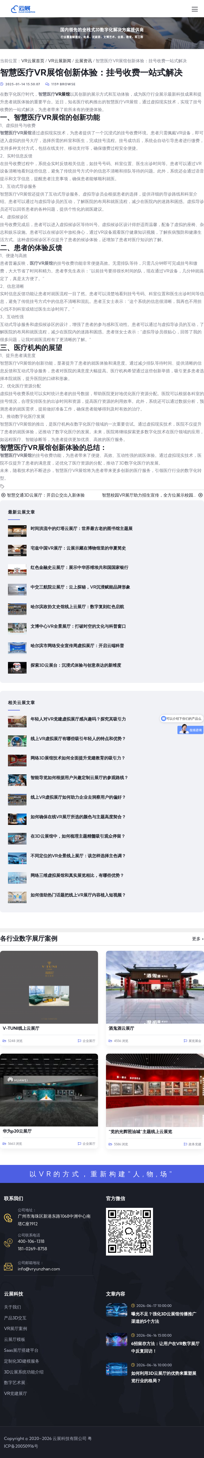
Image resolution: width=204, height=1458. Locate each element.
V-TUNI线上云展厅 (21, 1028)
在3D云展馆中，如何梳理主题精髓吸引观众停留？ (78, 836)
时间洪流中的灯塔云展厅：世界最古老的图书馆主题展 (82, 528)
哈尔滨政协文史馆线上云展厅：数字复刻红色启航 (77, 606)
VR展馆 (62, 94)
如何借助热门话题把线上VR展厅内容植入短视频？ (78, 895)
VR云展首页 (32, 60)
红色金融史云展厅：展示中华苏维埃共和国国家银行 (79, 567)
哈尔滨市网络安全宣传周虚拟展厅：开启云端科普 (77, 645)
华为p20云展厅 (17, 1131)
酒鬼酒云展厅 (121, 1028)
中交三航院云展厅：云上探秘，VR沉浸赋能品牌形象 (80, 587)
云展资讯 (83, 60)
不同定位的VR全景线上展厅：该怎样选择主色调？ (78, 855)
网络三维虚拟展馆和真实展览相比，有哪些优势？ (77, 875)
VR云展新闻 (59, 60)
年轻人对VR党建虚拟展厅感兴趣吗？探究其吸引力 (78, 719)
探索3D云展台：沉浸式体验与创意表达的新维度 (76, 665)
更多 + (198, 938)
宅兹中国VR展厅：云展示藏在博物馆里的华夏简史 (78, 548)
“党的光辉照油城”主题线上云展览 (140, 1131)
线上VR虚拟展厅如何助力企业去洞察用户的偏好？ (78, 797)
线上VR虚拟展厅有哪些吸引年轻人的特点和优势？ (78, 738)
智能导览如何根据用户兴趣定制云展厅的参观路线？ (79, 777)
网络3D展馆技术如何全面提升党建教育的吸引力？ (78, 758)
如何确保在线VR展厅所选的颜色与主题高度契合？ (78, 816)
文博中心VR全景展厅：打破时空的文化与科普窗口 (78, 626)
